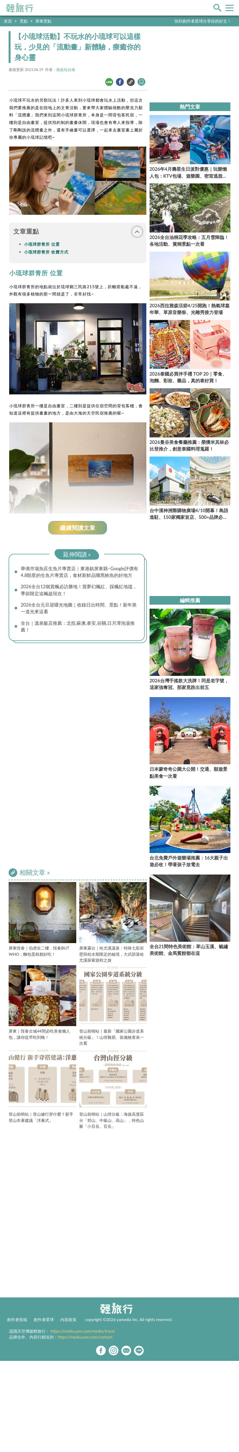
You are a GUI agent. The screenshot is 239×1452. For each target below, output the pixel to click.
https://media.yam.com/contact (85, 1337)
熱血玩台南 (65, 69)
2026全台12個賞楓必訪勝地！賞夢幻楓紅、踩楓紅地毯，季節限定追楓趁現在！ (79, 590)
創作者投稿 (17, 1319)
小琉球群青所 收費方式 (46, 251)
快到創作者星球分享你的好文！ (203, 21)
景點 (24, 21)
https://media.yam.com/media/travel (83, 1331)
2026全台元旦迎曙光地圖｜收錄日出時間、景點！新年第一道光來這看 (79, 608)
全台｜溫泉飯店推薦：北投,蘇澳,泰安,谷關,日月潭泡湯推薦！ (78, 626)
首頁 (8, 21)
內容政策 (68, 1319)
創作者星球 (44, 1319)
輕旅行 (19, 8)
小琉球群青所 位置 (42, 244)
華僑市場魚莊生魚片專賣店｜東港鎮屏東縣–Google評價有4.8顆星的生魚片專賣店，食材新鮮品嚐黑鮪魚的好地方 (79, 572)
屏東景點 (43, 21)
